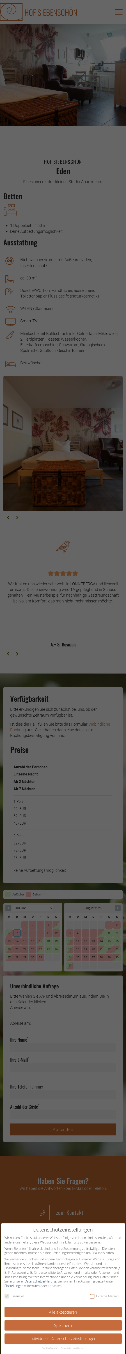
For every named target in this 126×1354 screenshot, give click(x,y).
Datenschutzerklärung (40, 1283)
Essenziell (14, 1298)
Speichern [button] (63, 1327)
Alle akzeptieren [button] (63, 1313)
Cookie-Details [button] (50, 1350)
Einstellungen (14, 1287)
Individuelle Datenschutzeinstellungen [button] (63, 1340)
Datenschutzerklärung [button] (72, 1350)
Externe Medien (104, 1298)
